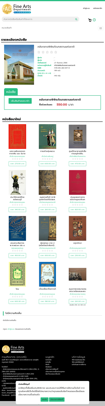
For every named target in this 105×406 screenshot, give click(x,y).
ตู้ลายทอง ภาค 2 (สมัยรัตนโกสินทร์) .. (47, 244)
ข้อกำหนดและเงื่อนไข (53, 374)
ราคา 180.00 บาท (47, 301)
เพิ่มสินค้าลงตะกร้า (20, 101)
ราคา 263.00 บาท (78, 301)
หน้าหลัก (49, 360)
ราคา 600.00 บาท (47, 163)
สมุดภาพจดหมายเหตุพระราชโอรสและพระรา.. (77, 291)
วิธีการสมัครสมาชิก (78, 360)
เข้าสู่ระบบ (87, 8)
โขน (17, 289)
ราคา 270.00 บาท (17, 163)
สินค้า (47, 364)
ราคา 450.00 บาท (17, 255)
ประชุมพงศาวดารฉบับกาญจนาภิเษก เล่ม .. (77, 199)
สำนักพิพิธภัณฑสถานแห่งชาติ (64, 65)
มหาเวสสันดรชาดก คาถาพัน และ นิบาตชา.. (17, 153)
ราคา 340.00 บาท (17, 209)
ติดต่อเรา (49, 367)
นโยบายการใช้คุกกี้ (56, 399)
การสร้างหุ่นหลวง (47, 151)
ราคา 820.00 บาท (78, 209)
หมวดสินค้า (7, 27)
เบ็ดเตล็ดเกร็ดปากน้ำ (47, 289)
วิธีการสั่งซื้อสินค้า (78, 362)
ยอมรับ (44, 399)
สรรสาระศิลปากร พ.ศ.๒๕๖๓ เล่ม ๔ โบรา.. (17, 245)
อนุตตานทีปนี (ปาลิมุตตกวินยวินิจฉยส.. (47, 198)
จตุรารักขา (77, 243)
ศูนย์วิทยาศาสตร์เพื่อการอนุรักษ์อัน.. (77, 152)
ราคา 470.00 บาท (78, 163)
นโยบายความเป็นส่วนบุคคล (55, 371)
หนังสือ (11, 92)
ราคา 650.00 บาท (47, 255)
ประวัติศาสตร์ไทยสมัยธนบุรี (17, 198)
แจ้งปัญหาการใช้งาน (79, 364)
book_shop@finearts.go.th (12, 393)
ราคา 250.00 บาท (78, 255)
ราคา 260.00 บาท (47, 209)
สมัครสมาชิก (97, 8)
